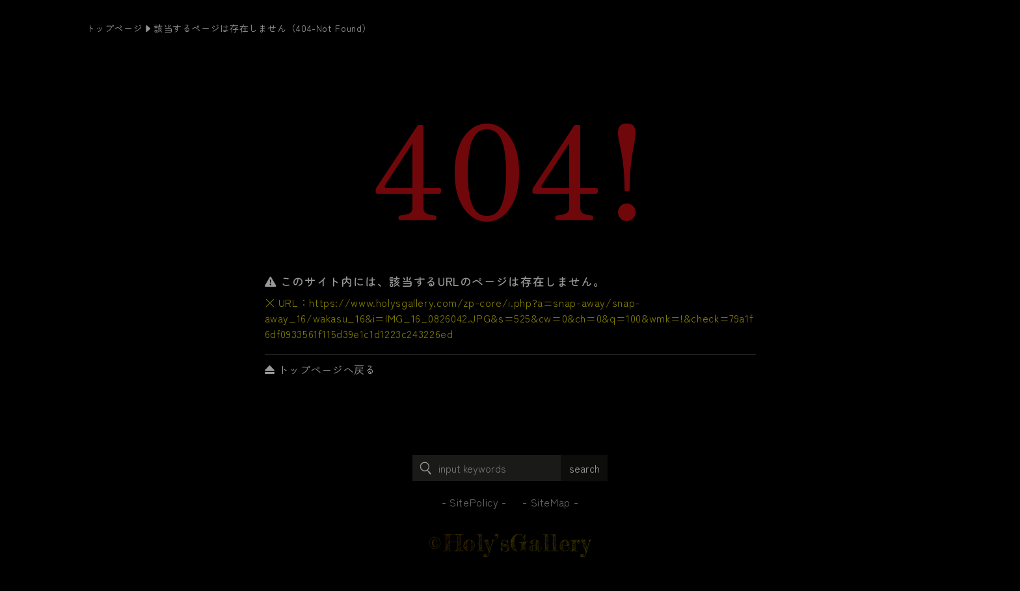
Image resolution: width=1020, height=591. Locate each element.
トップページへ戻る (320, 369)
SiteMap (550, 502)
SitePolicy (474, 502)
